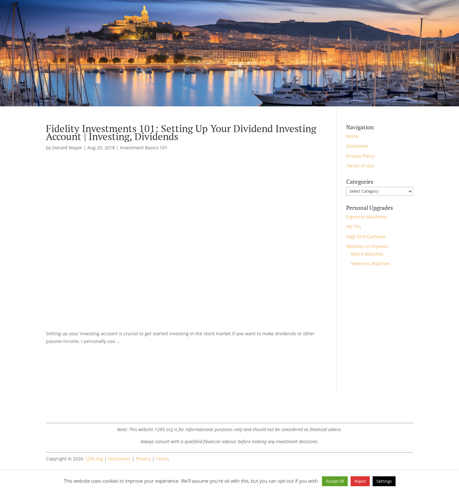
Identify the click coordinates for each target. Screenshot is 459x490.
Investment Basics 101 (143, 148)
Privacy (143, 459)
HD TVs (353, 227)
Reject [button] (360, 481)
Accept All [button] (335, 481)
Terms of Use (360, 166)
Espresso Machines (366, 217)
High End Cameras (366, 236)
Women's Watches (370, 263)
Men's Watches (367, 254)
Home (352, 136)
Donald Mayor (67, 148)
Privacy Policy (360, 156)
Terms (162, 459)
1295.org (93, 459)
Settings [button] (384, 481)
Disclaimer (357, 146)
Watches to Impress (367, 246)
